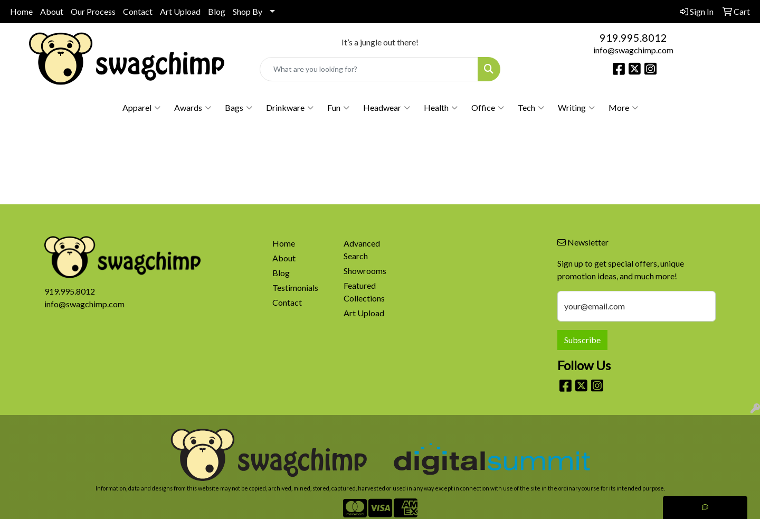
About (51, 11)
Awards (192, 107)
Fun (338, 107)
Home (21, 11)
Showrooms (365, 271)
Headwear (386, 107)
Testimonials (295, 287)
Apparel (141, 107)
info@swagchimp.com (633, 50)
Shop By (247, 11)
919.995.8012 (633, 37)
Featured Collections (364, 291)
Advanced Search (362, 249)
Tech (531, 107)
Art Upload (180, 11)
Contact (138, 11)
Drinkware (290, 107)
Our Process (93, 11)
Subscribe (582, 340)
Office (487, 107)
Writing (576, 107)
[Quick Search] (369, 69)
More (623, 107)
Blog (216, 11)
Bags (238, 107)
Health (441, 107)
